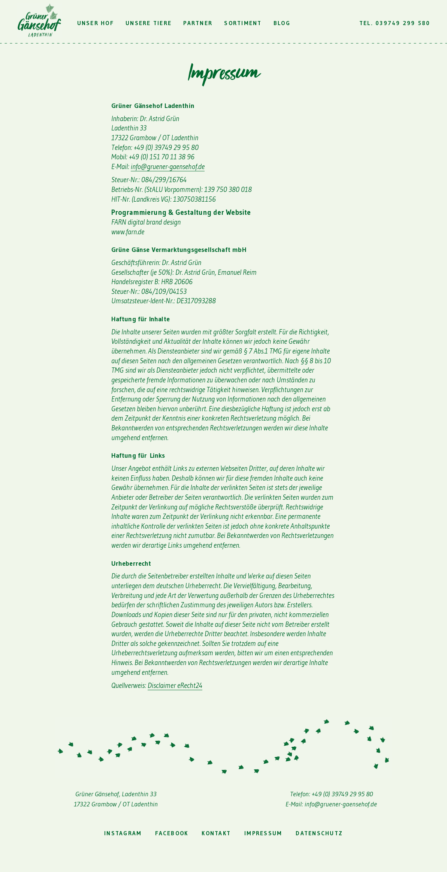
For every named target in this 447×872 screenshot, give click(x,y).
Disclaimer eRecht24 (175, 685)
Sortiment (243, 23)
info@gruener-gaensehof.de (168, 166)
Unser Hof (95, 23)
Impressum (263, 833)
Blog (282, 23)
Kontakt (216, 833)
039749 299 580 (403, 23)
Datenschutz (319, 833)
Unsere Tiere (149, 23)
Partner (197, 23)
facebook (171, 833)
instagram (123, 833)
